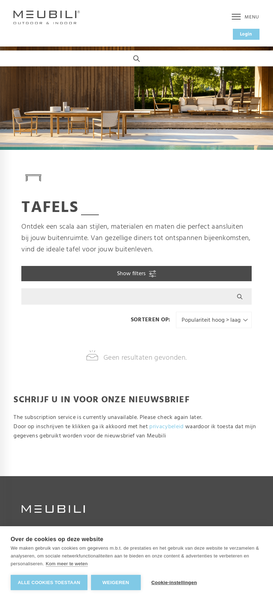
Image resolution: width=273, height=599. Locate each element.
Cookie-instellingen (174, 582)
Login (246, 34)
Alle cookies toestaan (49, 582)
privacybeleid (166, 426)
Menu (245, 17)
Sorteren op (150, 320)
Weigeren (115, 582)
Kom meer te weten (67, 563)
